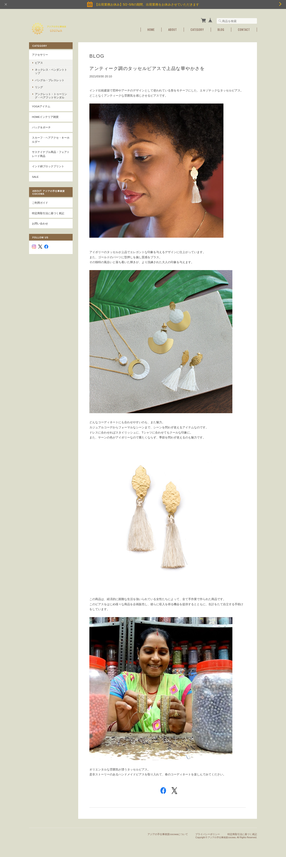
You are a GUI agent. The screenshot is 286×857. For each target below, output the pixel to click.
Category (197, 30)
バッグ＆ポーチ (41, 127)
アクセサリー (40, 54)
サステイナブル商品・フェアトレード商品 (50, 153)
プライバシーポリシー (207, 834)
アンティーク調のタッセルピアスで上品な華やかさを (147, 68)
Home (151, 30)
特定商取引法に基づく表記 (48, 213)
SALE (35, 176)
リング (39, 87)
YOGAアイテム (41, 106)
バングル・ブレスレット (49, 80)
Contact (244, 30)
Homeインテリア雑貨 (45, 116)
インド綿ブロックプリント (48, 166)
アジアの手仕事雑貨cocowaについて (167, 834)
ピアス (39, 62)
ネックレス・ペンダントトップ (51, 71)
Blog (221, 30)
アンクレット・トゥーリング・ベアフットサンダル (51, 96)
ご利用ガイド (40, 202)
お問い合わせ (40, 223)
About (172, 30)
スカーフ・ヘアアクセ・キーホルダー (50, 139)
